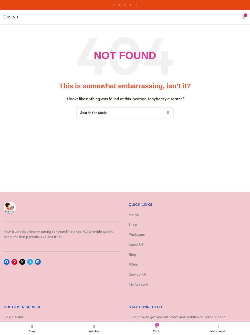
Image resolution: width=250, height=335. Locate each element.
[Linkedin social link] (131, 5)
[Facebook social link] (113, 5)
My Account (138, 284)
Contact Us (137, 274)
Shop (133, 224)
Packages (137, 234)
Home (134, 214)
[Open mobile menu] (11, 17)
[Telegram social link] (137, 5)
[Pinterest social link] (125, 5)
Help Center (14, 317)
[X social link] (119, 5)
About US (136, 244)
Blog (132, 254)
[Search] (125, 112)
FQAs (133, 264)
